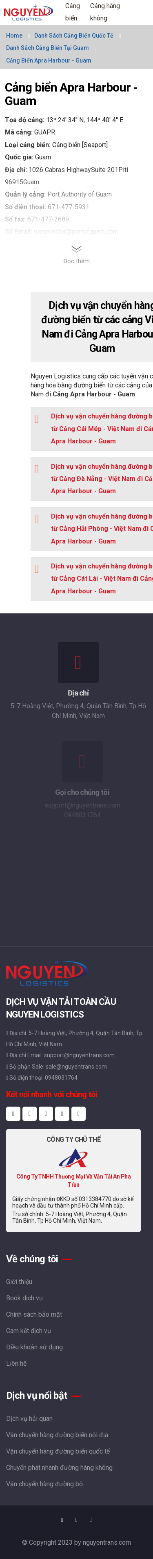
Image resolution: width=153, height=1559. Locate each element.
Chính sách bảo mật (34, 1314)
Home (14, 35)
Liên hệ (16, 1363)
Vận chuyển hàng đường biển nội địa (57, 1435)
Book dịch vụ (24, 1298)
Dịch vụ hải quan (29, 1419)
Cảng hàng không (105, 12)
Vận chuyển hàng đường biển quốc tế (58, 1451)
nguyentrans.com (107, 1542)
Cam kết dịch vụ (28, 1331)
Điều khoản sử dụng (34, 1347)
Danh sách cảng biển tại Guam (47, 48)
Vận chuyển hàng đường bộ (44, 1484)
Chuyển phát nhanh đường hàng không (59, 1468)
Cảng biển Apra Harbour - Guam (48, 60)
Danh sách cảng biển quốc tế (73, 35)
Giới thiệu (19, 1282)
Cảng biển (72, 12)
